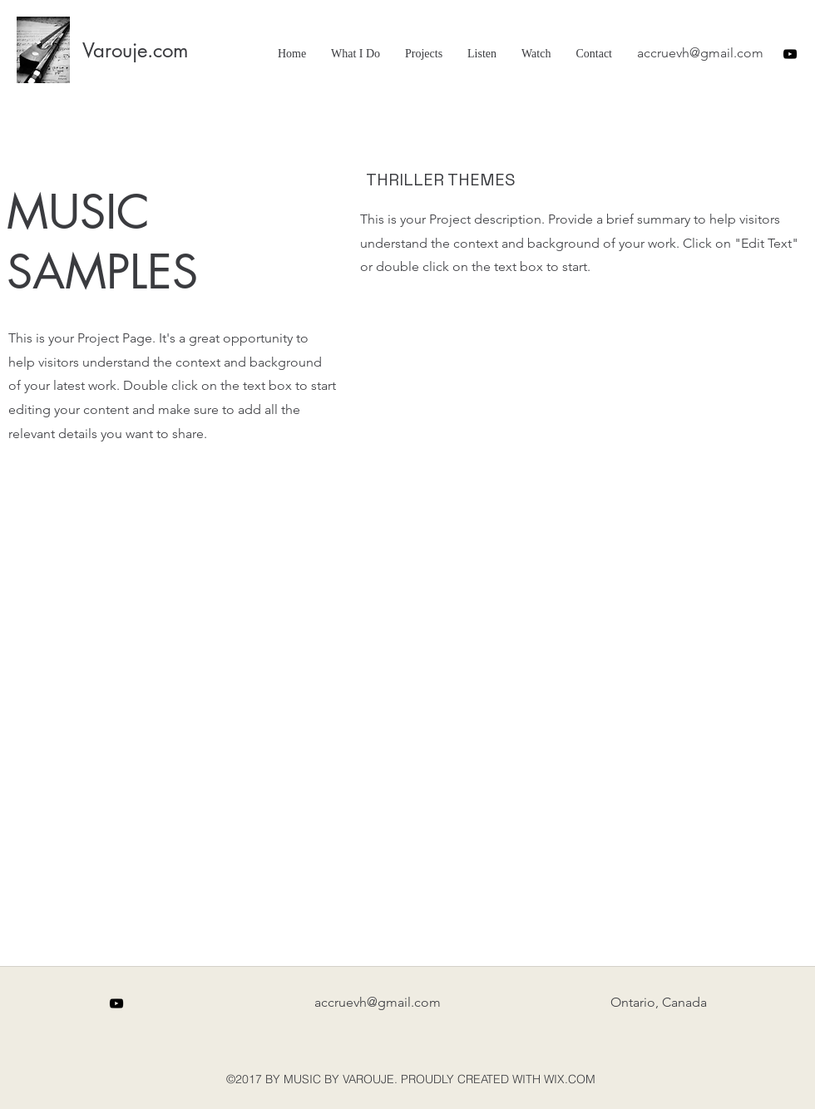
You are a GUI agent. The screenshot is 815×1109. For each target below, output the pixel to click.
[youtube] (790, 54)
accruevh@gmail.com (700, 53)
